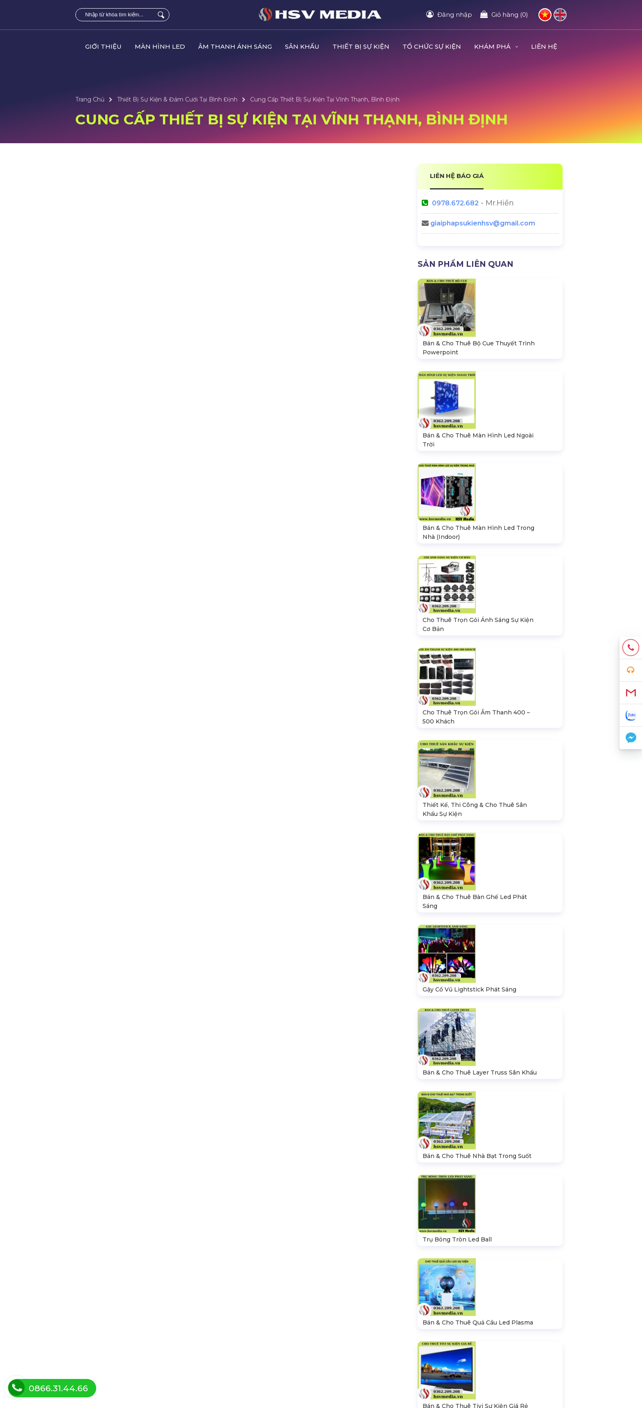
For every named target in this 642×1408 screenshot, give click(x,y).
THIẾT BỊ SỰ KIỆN (360, 46)
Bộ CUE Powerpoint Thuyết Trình (247, 1339)
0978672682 (474, 1143)
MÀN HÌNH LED (160, 46)
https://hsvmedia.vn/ (489, 1178)
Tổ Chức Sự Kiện (222, 1299)
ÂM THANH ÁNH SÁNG (235, 46)
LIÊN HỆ (544, 46)
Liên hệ (457, 1299)
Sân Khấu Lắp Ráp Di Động (114, 1339)
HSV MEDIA (205, 1381)
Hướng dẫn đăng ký (475, 1326)
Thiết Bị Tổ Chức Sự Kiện (234, 1312)
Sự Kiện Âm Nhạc (348, 1326)
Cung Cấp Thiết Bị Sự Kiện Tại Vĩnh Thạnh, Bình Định (325, 99)
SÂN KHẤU (302, 46)
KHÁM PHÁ (496, 46)
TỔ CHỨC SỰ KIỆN (431, 46)
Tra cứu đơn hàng (472, 1312)
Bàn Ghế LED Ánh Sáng (234, 1326)
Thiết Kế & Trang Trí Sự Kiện (361, 1339)
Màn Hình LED (97, 1299)
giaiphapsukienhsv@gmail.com (482, 223)
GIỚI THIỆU (103, 46)
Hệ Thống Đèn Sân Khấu (110, 1312)
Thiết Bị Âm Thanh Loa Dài (113, 1326)
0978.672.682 (455, 203)
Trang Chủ (89, 99)
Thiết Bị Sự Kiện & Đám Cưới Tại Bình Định (177, 99)
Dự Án (332, 1299)
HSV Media (481, 1196)
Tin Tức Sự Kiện (344, 1312)
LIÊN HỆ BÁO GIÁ (457, 176)
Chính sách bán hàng (477, 1339)
